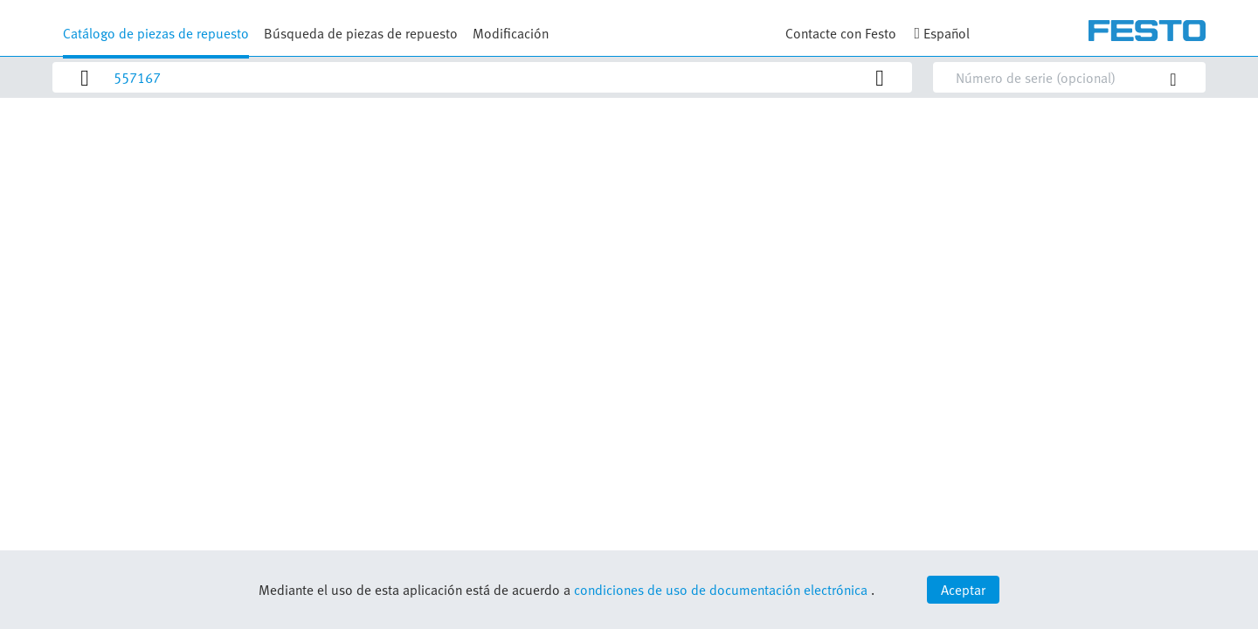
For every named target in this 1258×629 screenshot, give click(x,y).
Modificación (511, 33)
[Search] (490, 77)
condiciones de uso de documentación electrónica (720, 589)
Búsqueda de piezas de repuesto (361, 33)
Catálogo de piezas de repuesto (156, 33)
